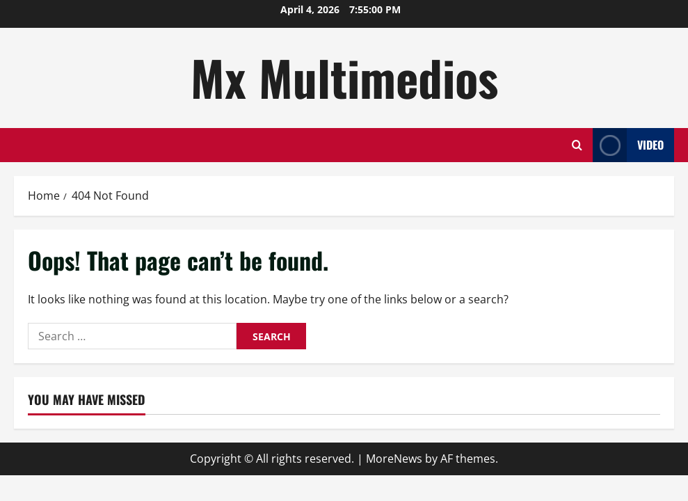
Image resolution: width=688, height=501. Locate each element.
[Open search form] (577, 145)
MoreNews (394, 458)
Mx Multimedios (344, 77)
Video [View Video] (628, 145)
